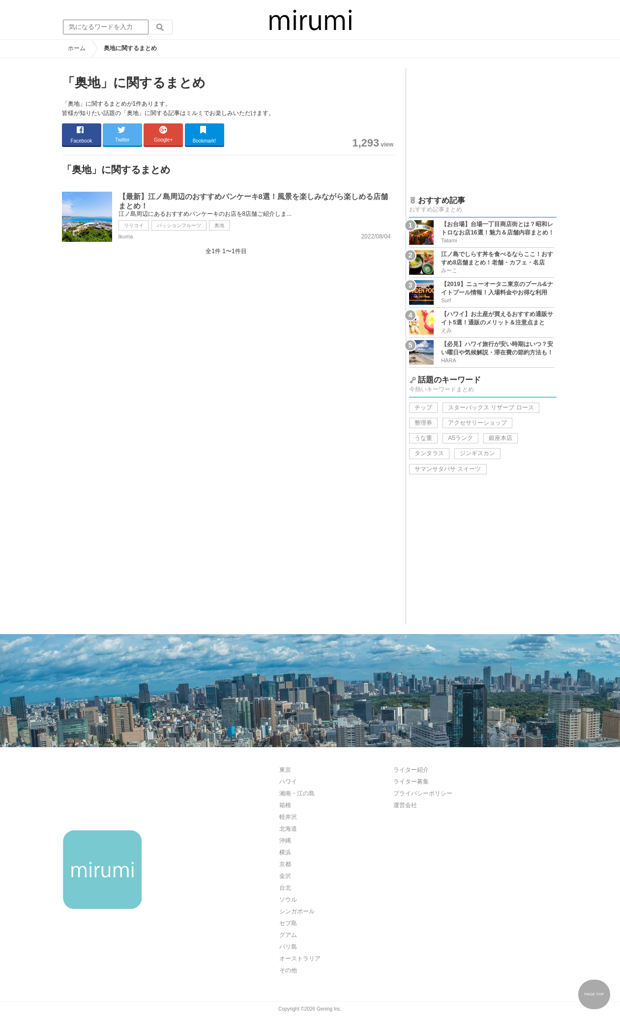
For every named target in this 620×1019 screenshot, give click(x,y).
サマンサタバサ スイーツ (447, 469)
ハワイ (288, 781)
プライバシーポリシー (422, 793)
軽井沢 (288, 817)
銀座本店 (500, 438)
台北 (285, 887)
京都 (285, 864)
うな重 (423, 438)
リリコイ (134, 225)
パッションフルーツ (179, 225)
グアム (288, 935)
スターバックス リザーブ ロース (491, 407)
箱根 (285, 805)
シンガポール (297, 911)
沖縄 (285, 840)
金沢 (285, 876)
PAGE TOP (594, 994)
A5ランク (460, 438)
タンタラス (429, 453)
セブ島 (288, 923)
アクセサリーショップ (477, 422)
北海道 (288, 828)
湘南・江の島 (297, 793)
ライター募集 (411, 781)
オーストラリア (300, 958)
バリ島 (288, 946)
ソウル (288, 899)
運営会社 (405, 805)
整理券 (423, 422)
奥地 (219, 225)
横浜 (285, 852)
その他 (288, 970)
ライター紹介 (411, 769)
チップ (423, 407)
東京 (285, 769)
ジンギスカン (477, 453)
